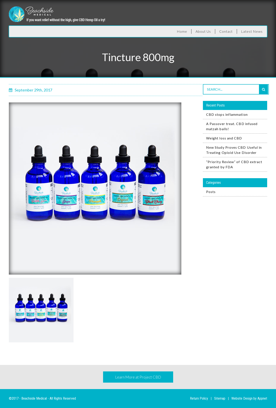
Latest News (252, 31)
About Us (203, 31)
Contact (226, 31)
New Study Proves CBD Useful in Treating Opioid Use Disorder (234, 150)
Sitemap (219, 398)
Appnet (262, 398)
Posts (211, 192)
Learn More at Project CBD (138, 377)
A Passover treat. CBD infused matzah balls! (231, 126)
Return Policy (199, 398)
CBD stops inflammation (227, 114)
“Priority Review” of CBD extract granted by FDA (234, 164)
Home (182, 31)
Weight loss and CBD (224, 138)
